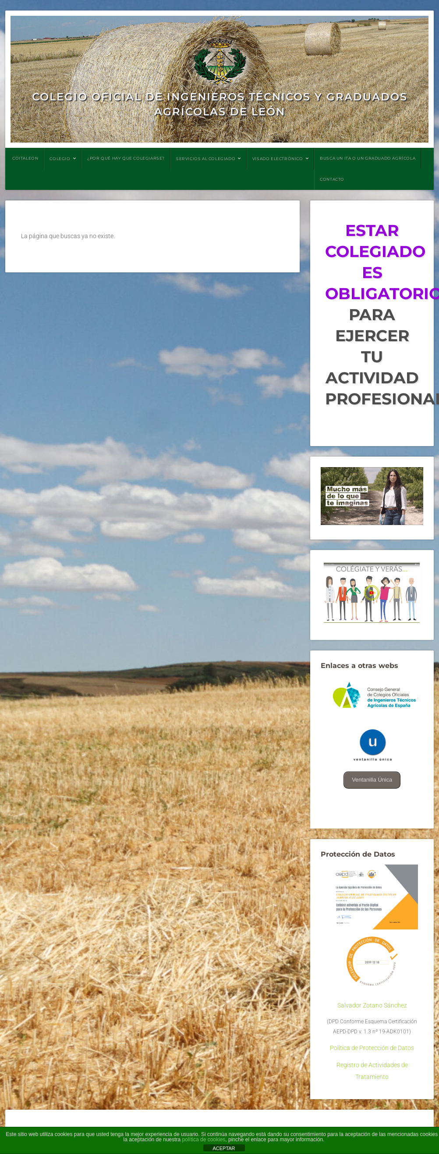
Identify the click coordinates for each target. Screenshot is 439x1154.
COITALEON (25, 158)
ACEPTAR (223, 1148)
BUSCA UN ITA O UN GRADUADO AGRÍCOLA (367, 158)
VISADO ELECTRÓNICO (277, 158)
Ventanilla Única (372, 779)
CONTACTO (332, 179)
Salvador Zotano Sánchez (372, 1005)
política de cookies (204, 1139)
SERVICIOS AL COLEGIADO (205, 158)
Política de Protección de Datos (372, 1048)
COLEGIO (60, 158)
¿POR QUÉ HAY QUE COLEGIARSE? (126, 158)
